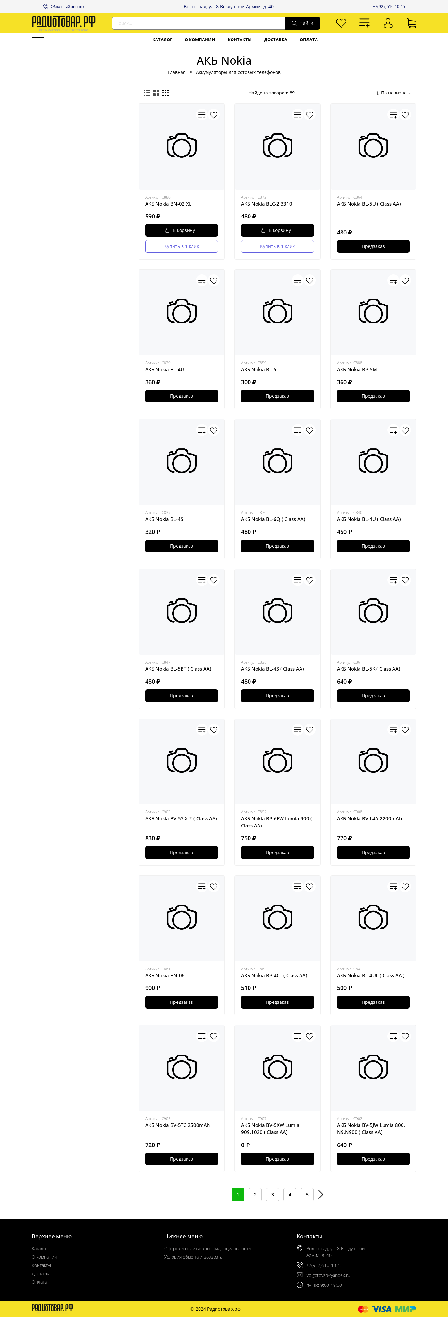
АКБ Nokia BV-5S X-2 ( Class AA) (181, 818)
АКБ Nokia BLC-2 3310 (266, 203)
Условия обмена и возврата (193, 1257)
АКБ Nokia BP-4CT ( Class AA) (274, 975)
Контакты (240, 39)
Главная (177, 72)
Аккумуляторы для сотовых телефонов (238, 72)
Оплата (309, 39)
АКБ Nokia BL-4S (164, 519)
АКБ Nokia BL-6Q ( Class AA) (273, 519)
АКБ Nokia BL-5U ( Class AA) (369, 203)
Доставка (275, 39)
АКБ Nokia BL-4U (164, 369)
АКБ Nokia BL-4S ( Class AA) (272, 669)
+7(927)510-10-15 (389, 6)
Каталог (162, 39)
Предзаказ (373, 246)
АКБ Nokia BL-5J (259, 369)
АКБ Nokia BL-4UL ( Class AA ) (371, 975)
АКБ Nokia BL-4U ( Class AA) (369, 519)
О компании (200, 39)
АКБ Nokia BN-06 (165, 975)
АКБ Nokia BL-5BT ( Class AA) (178, 669)
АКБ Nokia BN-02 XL (168, 203)
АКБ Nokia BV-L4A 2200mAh (369, 818)
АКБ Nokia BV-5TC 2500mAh (177, 1125)
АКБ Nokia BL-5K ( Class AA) (368, 669)
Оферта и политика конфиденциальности (207, 1248)
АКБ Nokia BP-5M (357, 369)
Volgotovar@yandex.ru (328, 1275)
